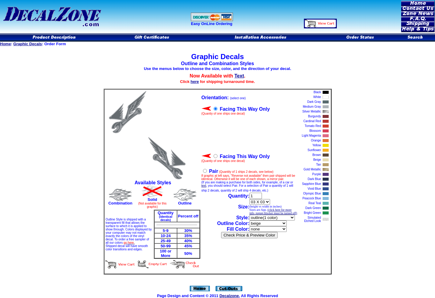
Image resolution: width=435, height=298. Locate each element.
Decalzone (229, 295)
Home (5, 44)
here (195, 81)
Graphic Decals (27, 44)
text (203, 185)
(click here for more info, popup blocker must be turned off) (273, 211)
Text (239, 75)
